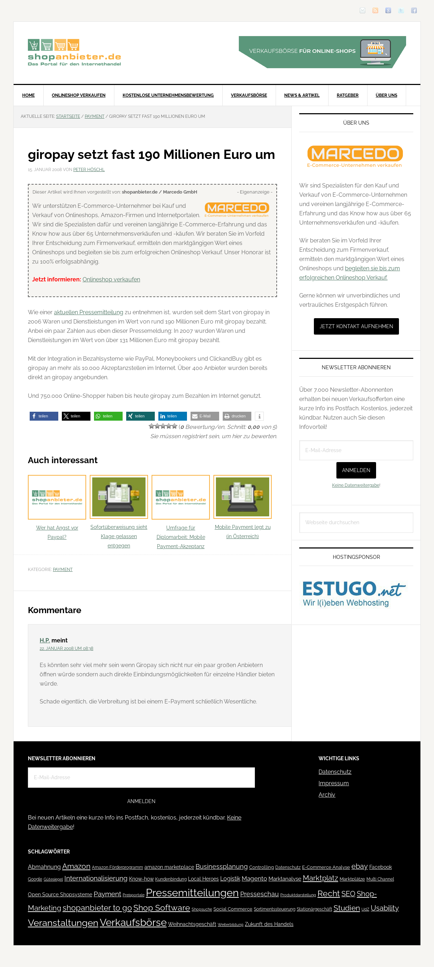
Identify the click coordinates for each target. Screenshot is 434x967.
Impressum (334, 783)
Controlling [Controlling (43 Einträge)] (261, 867)
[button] (44, 416)
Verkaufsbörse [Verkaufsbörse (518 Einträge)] (133, 922)
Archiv (327, 794)
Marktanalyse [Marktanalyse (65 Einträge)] (284, 879)
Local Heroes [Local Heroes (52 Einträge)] (203, 879)
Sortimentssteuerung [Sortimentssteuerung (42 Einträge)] (274, 909)
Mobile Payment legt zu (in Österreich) (242, 507)
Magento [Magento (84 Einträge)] (254, 878)
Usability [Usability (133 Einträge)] (385, 908)
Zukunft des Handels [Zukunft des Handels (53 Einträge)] (269, 924)
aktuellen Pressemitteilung (88, 312)
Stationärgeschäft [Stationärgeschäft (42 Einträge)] (314, 909)
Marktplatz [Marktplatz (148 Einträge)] (320, 878)
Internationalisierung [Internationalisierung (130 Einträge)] (96, 878)
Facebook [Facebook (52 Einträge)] (380, 867)
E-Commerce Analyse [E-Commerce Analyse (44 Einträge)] (326, 867)
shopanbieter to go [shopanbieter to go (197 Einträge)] (97, 907)
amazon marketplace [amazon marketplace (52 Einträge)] (169, 867)
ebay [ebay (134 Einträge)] (359, 866)
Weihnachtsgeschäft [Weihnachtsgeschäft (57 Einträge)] (192, 924)
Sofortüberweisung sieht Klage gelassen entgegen (119, 512)
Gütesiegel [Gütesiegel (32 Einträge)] (53, 879)
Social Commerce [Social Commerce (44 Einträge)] (232, 909)
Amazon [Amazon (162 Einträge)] (76, 866)
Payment (63, 569)
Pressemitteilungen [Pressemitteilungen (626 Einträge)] (192, 892)
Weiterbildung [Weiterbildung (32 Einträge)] (230, 924)
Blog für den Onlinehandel (74, 52)
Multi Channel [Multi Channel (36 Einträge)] (380, 879)
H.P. (45, 640)
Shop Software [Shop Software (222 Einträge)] (161, 907)
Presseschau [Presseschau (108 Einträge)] (259, 894)
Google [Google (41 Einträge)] (35, 879)
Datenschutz (335, 771)
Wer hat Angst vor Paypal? (57, 507)
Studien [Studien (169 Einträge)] (347, 907)
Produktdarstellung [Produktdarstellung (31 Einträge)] (298, 895)
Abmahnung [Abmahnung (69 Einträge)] (44, 866)
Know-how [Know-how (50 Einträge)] (141, 879)
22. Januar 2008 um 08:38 (66, 648)
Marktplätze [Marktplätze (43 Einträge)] (352, 879)
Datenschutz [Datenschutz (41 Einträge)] (288, 867)
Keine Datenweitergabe (355, 485)
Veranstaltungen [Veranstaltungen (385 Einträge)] (63, 922)
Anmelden (356, 470)
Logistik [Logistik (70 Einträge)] (230, 878)
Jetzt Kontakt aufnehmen (356, 326)
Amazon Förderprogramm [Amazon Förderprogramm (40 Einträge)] (117, 867)
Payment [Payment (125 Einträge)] (107, 894)
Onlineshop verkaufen (111, 279)
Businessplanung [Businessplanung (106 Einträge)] (222, 866)
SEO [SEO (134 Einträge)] (348, 894)
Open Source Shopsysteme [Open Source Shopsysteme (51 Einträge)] (60, 894)
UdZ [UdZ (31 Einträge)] (365, 909)
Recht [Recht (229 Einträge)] (328, 893)
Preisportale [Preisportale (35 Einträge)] (133, 894)
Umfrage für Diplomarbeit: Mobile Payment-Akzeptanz (181, 512)
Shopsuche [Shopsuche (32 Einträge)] (202, 909)
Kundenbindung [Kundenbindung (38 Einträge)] (171, 879)
